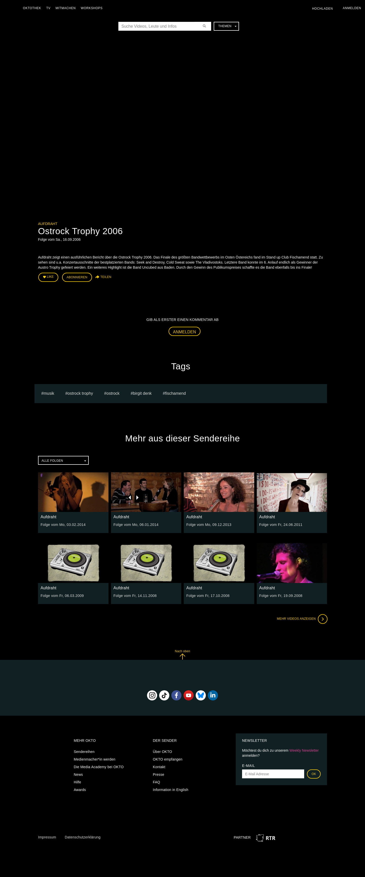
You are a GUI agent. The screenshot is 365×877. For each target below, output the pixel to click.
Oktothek (33, 8)
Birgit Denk (142, 393)
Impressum (47, 837)
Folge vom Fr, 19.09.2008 (280, 595)
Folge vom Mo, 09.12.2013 (208, 524)
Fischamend (175, 393)
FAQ (156, 782)
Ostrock (113, 393)
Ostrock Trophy (80, 393)
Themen (227, 26)
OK (314, 774)
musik (49, 393)
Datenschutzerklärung (82, 837)
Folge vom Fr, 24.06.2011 (280, 524)
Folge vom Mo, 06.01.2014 (135, 524)
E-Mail (248, 765)
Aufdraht (47, 224)
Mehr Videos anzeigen (301, 618)
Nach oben (182, 654)
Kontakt (159, 767)
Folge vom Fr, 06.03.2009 (62, 595)
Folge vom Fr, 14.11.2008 (135, 595)
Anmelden (184, 331)
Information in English (170, 789)
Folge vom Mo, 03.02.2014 (62, 524)
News (78, 774)
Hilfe (77, 782)
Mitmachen (67, 8)
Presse (158, 774)
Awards (80, 789)
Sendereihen (84, 751)
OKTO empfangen (167, 759)
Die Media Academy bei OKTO (99, 767)
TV (49, 8)
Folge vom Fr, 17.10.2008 (207, 595)
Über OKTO (162, 751)
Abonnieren (77, 277)
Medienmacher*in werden (94, 759)
